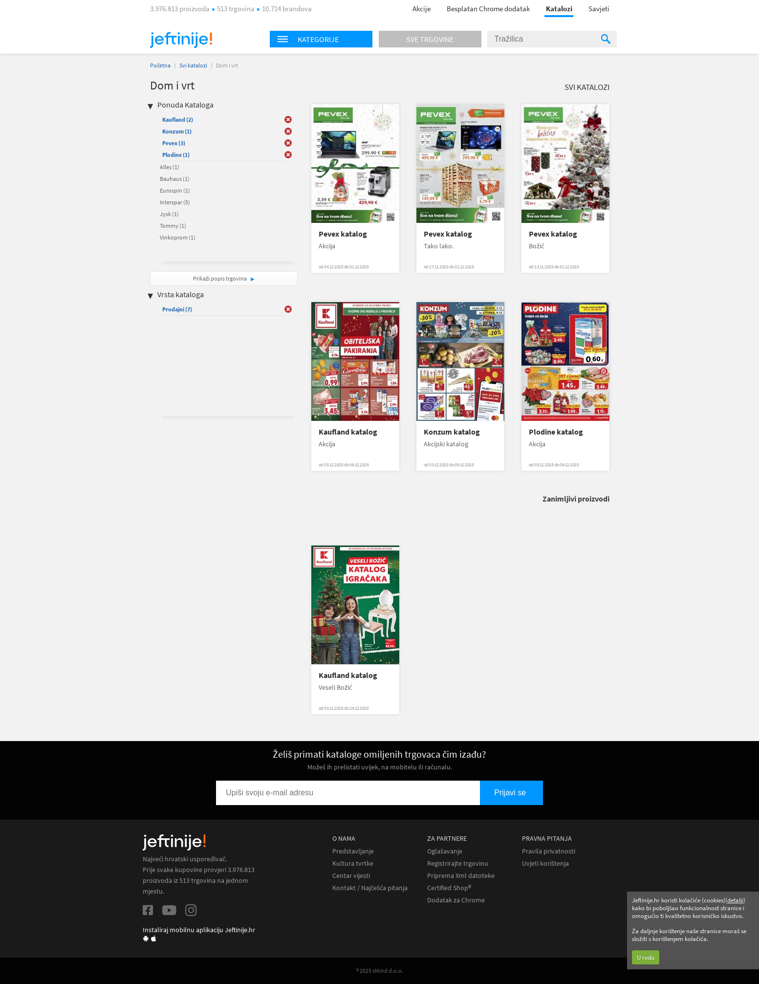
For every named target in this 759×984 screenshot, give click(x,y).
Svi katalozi (193, 65)
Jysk (169, 214)
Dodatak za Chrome (456, 900)
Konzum (177, 131)
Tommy (173, 225)
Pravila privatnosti (548, 851)
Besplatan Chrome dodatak (488, 8)
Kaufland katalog (348, 432)
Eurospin (175, 190)
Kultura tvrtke (352, 863)
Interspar (175, 202)
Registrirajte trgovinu (457, 863)
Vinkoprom (177, 237)
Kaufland (177, 119)
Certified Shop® (449, 888)
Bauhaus (175, 178)
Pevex (173, 143)
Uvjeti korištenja (545, 863)
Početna (160, 65)
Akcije (421, 8)
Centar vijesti (351, 876)
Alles (169, 167)
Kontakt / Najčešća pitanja (370, 888)
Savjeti (598, 8)
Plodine (176, 154)
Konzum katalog (452, 432)
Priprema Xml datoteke (461, 876)
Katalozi (559, 8)
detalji (735, 900)
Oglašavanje (444, 851)
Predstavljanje (353, 851)
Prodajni (177, 309)
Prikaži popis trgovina (220, 278)
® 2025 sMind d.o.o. (379, 970)
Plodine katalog (556, 432)
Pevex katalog (343, 234)
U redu (645, 957)
